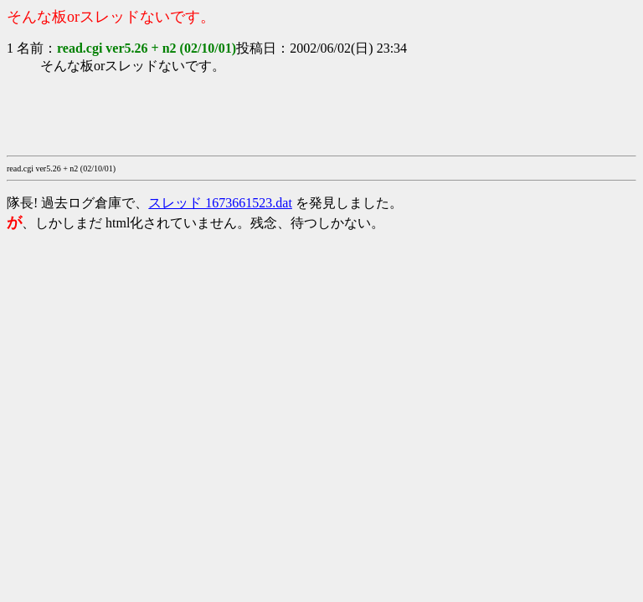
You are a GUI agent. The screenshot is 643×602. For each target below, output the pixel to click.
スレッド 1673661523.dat (220, 203)
